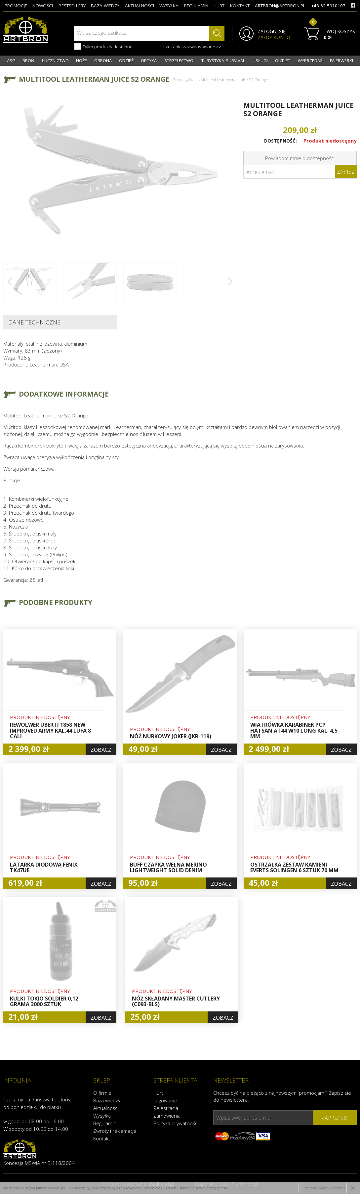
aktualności (139, 6)
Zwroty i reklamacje (115, 1131)
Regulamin (104, 1123)
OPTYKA (149, 61)
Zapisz (346, 171)
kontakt (240, 6)
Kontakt (101, 1138)
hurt (219, 6)
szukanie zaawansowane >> (192, 47)
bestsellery (72, 6)
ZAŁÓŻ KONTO (274, 37)
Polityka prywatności (175, 1123)
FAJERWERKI (341, 61)
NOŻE (81, 61)
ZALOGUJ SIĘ (272, 31)
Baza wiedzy (106, 1100)
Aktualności (105, 1108)
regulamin (196, 6)
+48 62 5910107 (328, 6)
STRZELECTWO (178, 61)
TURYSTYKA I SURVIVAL (223, 61)
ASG (11, 61)
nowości (42, 6)
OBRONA (103, 61)
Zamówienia (166, 1115)
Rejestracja (165, 1108)
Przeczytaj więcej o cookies (323, 1187)
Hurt (158, 1092)
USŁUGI (260, 61)
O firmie (102, 1092)
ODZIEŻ (126, 61)
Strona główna (185, 80)
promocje (16, 6)
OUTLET (282, 61)
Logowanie (165, 1100)
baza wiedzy (105, 6)
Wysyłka (102, 1115)
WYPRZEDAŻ (310, 61)
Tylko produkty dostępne (103, 46)
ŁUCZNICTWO (55, 61)
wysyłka (169, 6)
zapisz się (334, 1118)
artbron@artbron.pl (280, 6)
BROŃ (28, 61)
